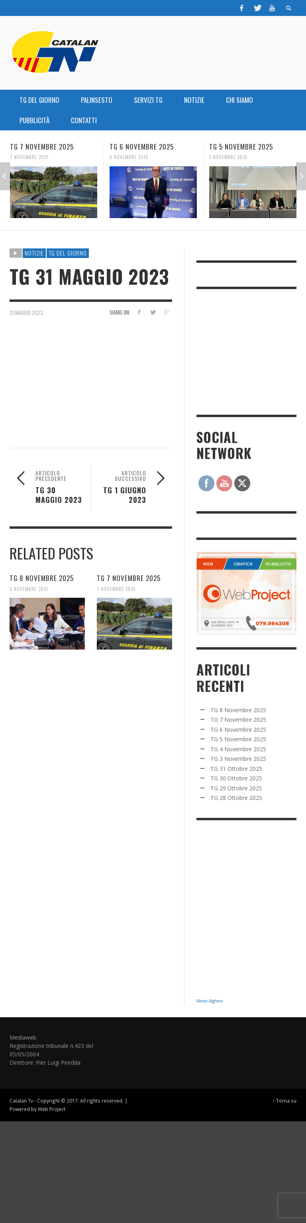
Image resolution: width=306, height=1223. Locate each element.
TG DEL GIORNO (68, 252)
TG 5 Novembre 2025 (241, 147)
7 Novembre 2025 (29, 157)
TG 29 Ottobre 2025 (236, 788)
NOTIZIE (34, 252)
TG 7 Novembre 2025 (42, 147)
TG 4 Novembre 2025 (238, 749)
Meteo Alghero (209, 1001)
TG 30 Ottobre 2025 (236, 778)
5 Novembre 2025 (228, 157)
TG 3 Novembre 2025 (238, 758)
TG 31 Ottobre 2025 (236, 768)
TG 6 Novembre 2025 (142, 147)
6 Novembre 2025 (129, 157)
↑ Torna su (284, 1100)
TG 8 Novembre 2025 (42, 578)
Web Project (51, 1109)
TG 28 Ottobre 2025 (236, 798)
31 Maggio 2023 (26, 312)
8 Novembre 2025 (29, 588)
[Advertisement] (251, 351)
